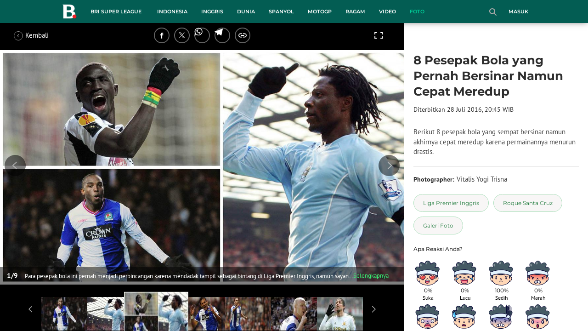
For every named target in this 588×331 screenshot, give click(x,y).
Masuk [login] (518, 11)
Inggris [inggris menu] (212, 11)
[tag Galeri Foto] (438, 225)
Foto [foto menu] (417, 11)
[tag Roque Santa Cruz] (527, 203)
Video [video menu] (387, 11)
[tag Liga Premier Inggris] (451, 203)
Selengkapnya (371, 276)
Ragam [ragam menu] (355, 11)
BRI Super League (115, 11)
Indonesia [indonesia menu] (172, 11)
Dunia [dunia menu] (246, 11)
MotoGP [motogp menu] (320, 11)
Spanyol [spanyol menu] (281, 11)
